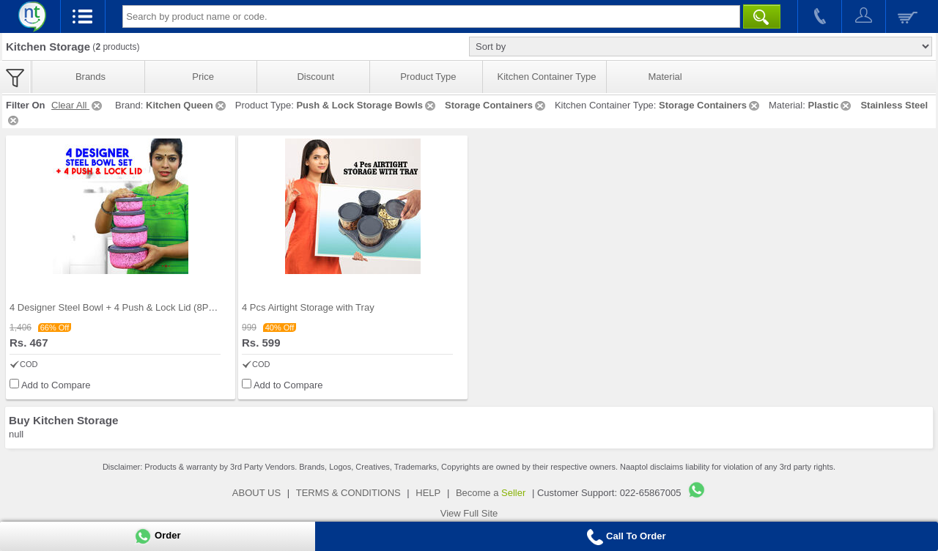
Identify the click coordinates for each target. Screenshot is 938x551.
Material (665, 76)
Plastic (830, 105)
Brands (90, 76)
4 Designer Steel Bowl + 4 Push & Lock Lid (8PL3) (116, 307)
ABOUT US (256, 492)
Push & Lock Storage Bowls (366, 105)
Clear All (77, 105)
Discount (315, 76)
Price (203, 76)
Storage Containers (496, 105)
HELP (428, 492)
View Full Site (469, 513)
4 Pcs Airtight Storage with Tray (308, 307)
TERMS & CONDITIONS (348, 492)
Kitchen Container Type (547, 76)
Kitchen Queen (187, 105)
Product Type (428, 76)
